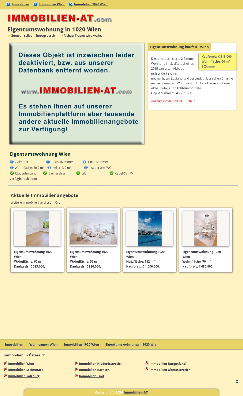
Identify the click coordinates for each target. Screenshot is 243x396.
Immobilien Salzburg (23, 376)
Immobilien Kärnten (94, 370)
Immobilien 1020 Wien (90, 4)
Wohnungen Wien (43, 344)
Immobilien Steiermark (25, 370)
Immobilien (20, 4)
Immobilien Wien (52, 4)
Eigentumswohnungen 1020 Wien (132, 344)
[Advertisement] (123, 302)
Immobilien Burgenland (168, 364)
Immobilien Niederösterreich (101, 364)
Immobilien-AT (136, 392)
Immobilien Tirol (91, 376)
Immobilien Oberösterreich (170, 370)
